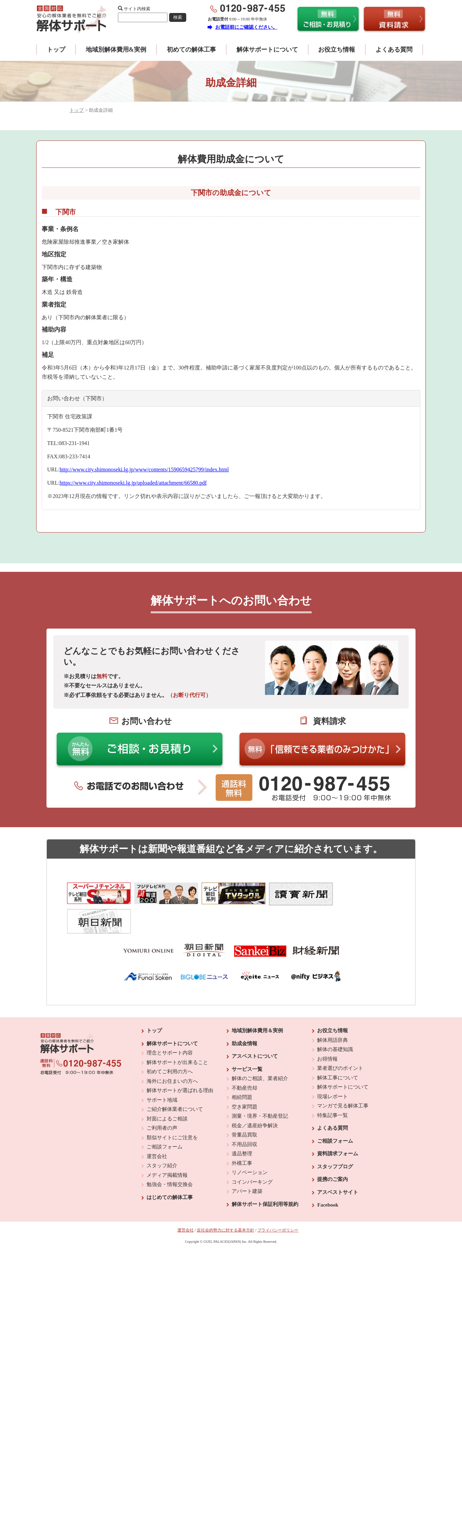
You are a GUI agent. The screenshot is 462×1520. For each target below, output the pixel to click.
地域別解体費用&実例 (116, 49)
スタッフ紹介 (162, 1138)
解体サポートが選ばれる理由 (180, 1063)
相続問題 (242, 1070)
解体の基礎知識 (335, 1022)
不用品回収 (244, 1117)
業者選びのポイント (340, 1041)
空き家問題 (244, 1079)
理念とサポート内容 (170, 1025)
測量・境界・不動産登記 (260, 1089)
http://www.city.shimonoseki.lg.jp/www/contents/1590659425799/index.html (144, 469)
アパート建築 (247, 1164)
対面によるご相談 (167, 1091)
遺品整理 (242, 1126)
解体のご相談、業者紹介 (260, 1051)
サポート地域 (162, 1073)
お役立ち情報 (336, 49)
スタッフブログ (335, 1139)
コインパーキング (252, 1155)
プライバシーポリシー (277, 1203)
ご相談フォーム (164, 1119)
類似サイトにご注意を (172, 1110)
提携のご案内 (332, 1152)
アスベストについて (255, 1029)
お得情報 (327, 1032)
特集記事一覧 (332, 1088)
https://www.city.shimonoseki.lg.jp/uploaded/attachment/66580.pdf (132, 483)
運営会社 (157, 1129)
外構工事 (242, 1136)
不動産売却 (244, 1061)
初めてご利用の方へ (170, 1044)
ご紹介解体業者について (175, 1082)
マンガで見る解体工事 (342, 1078)
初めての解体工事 (191, 49)
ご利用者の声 (162, 1101)
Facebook (327, 1178)
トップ (56, 49)
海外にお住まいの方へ (172, 1054)
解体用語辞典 (332, 1013)
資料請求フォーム (337, 1126)
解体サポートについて (267, 49)
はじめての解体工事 (170, 1170)
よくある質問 (394, 49)
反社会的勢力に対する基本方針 (225, 1203)
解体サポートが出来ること (177, 1035)
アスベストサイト (337, 1165)
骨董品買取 (244, 1108)
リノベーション (250, 1145)
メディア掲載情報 (167, 1148)
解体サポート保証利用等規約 (265, 1177)
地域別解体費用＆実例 (257, 1003)
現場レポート (332, 1069)
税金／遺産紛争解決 (255, 1098)
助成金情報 (244, 1016)
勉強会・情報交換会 (170, 1157)
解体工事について (337, 1050)
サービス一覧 (247, 1042)
